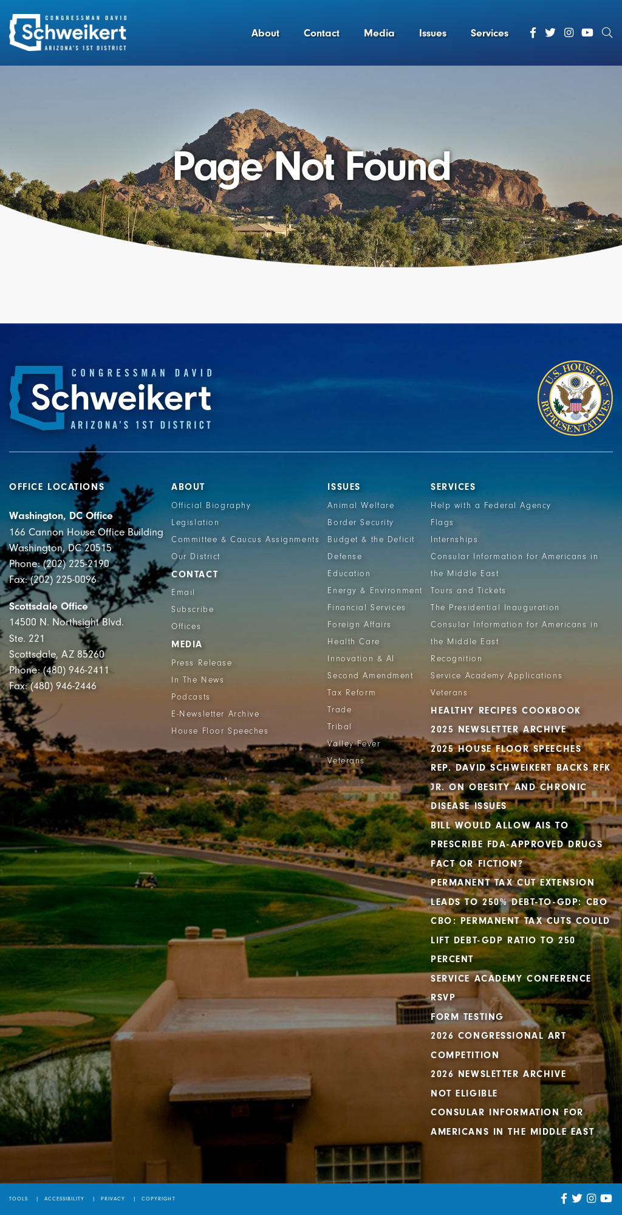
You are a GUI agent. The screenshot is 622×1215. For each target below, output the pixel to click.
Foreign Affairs (359, 625)
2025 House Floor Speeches (506, 748)
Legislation (195, 523)
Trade (339, 710)
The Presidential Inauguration (495, 608)
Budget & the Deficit (371, 540)
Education (349, 574)
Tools (18, 1199)
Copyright (158, 1199)
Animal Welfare (360, 506)
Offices (186, 627)
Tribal (339, 727)
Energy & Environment (375, 591)
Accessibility (64, 1199)
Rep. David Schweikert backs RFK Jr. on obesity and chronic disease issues (521, 786)
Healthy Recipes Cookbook (506, 710)
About (265, 33)
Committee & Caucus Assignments (245, 540)
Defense (344, 557)
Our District (195, 557)
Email (183, 592)
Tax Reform (351, 693)
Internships (454, 540)
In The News (197, 680)
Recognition (456, 659)
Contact (322, 33)
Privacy (113, 1199)
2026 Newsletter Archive (498, 1074)
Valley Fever (353, 744)
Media (379, 33)
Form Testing (467, 1016)
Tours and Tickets (469, 591)
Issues (432, 33)
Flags (442, 523)
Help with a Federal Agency (491, 506)
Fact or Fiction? (477, 863)
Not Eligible (464, 1093)
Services (489, 33)
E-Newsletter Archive (215, 714)
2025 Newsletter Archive (498, 729)
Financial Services (366, 608)
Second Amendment (370, 676)
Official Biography (211, 506)
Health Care (353, 642)
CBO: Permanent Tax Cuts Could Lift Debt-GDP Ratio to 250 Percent (520, 940)
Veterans (346, 761)
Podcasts (191, 697)
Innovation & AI (361, 659)
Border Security (360, 523)
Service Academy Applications (496, 676)
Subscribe (192, 609)
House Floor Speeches (220, 731)
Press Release (201, 663)
